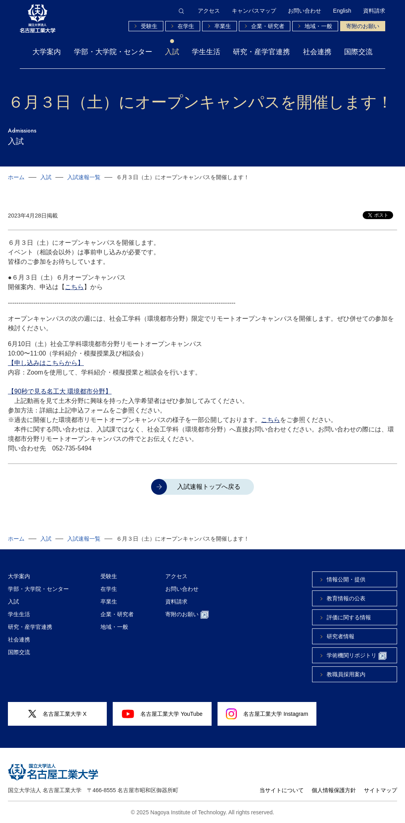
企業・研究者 (267, 26)
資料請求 (374, 10)
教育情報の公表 (346, 598)
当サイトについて (281, 790)
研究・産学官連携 (261, 52)
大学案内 (46, 52)
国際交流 (358, 52)
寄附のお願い (362, 26)
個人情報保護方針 (334, 790)
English (342, 10)
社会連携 (317, 52)
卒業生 (222, 26)
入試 (172, 52)
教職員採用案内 (346, 674)
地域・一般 (318, 26)
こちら (74, 287)
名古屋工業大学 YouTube (162, 713)
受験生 (149, 26)
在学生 (186, 26)
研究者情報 (340, 636)
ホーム (16, 177)
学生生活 (206, 52)
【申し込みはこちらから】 (46, 362)
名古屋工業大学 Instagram (267, 713)
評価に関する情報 (349, 617)
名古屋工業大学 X (57, 714)
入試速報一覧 (83, 177)
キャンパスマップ (254, 10)
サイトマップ (380, 790)
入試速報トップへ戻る (208, 486)
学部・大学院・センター (113, 52)
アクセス (209, 10)
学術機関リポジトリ (357, 656)
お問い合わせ (304, 10)
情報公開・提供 (346, 579)
